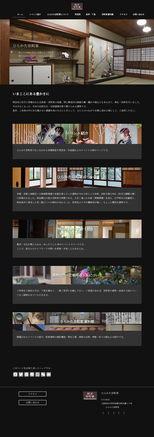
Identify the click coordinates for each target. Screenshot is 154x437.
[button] (11, 51)
